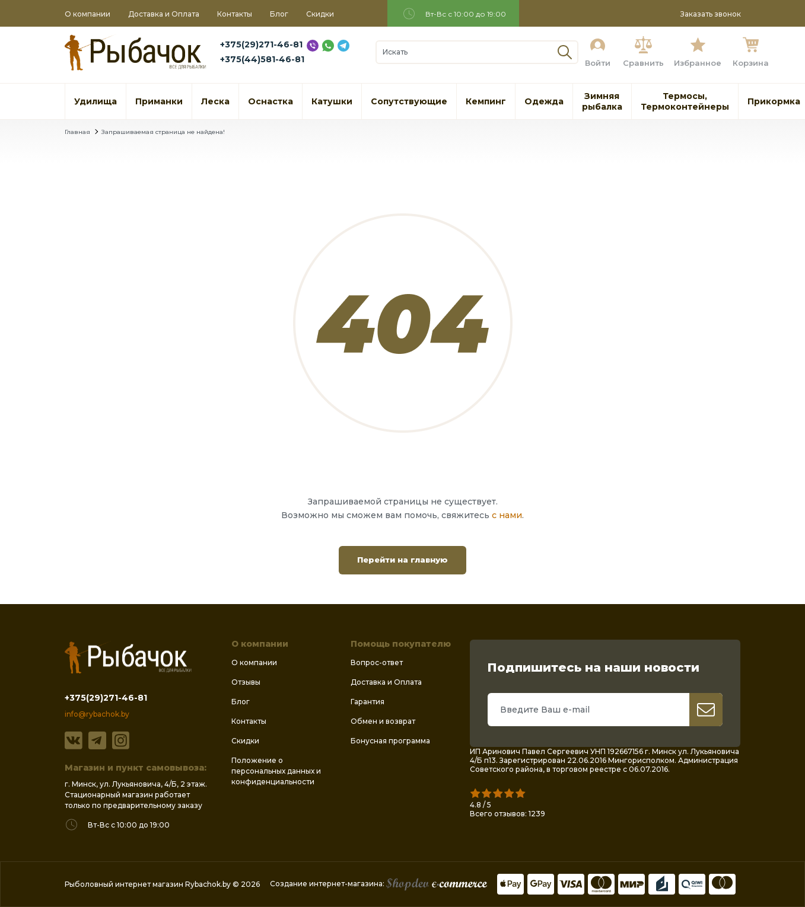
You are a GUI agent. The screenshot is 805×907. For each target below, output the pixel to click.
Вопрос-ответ (377, 662)
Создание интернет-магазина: (378, 883)
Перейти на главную (402, 559)
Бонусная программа (390, 740)
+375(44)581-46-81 (262, 59)
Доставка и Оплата (163, 13)
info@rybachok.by (97, 714)
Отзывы (245, 682)
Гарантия (367, 701)
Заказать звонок (710, 13)
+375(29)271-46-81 (261, 44)
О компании (87, 13)
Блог (279, 13)
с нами (507, 515)
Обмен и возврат (383, 721)
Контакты (234, 13)
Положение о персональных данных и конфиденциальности (276, 771)
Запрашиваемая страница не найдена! (163, 132)
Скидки (320, 13)
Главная (77, 132)
